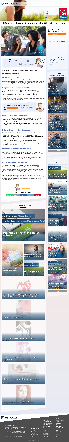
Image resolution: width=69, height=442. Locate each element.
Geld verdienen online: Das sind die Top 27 (57, 255)
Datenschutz (30, 438)
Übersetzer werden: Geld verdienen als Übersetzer (32, 255)
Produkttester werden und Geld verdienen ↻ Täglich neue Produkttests (57, 191)
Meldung (64, 112)
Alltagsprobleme (60, 420)
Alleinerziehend (59, 426)
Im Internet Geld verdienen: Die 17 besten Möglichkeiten (56, 223)
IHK (17, 119)
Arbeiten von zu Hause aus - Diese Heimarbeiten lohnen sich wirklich (23, 380)
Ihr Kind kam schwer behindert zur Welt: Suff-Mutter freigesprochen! (56, 109)
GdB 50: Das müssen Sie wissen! (13, 317)
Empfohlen (27, 239)
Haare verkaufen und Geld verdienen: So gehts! (18, 402)
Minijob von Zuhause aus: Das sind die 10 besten (19, 338)
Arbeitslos (57, 148)
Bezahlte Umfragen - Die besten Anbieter (21, 234)
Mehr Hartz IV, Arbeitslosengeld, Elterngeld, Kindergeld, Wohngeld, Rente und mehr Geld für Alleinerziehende (21, 295)
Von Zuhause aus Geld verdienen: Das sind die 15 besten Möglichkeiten (22, 358)
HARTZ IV (57, 433)
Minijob (33, 433)
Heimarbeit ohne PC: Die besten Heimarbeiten (11, 269)
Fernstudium (46, 434)
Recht (57, 436)
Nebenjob (33, 431)
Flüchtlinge (61, 94)
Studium (45, 433)
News (42, 50)
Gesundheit (58, 423)
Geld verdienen (34, 239)
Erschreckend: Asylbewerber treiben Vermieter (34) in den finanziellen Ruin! (55, 90)
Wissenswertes (59, 427)
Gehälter (45, 436)
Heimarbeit (41, 239)
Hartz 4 (61, 148)
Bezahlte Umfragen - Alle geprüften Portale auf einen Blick (57, 270)
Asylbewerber (55, 94)
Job (32, 436)
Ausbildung (46, 431)
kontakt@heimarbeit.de (16, 436)
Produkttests (46, 424)
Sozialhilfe (58, 431)
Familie (57, 421)
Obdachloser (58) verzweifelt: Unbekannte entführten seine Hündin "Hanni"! (56, 126)
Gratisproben (63, 194)
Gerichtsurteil (55, 112)
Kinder (60, 112)
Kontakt (36, 438)
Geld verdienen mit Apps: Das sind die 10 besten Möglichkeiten (56, 207)
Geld (53, 210)
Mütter (57, 424)
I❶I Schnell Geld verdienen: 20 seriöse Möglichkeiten (33, 272)
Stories (65, 130)
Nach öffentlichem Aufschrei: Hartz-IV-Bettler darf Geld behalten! (56, 145)
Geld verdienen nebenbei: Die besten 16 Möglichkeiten (56, 238)
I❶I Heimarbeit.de (36, 440)
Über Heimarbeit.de (43, 438)
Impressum (23, 438)
